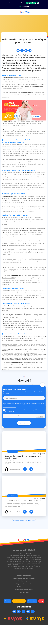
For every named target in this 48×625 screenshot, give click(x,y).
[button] (2, 12)
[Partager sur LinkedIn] (29, 50)
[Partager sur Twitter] (26, 50)
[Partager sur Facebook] (22, 50)
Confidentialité (38, 417)
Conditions (42, 417)
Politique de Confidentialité (9, 406)
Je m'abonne (24, 423)
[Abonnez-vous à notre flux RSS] (18, 50)
